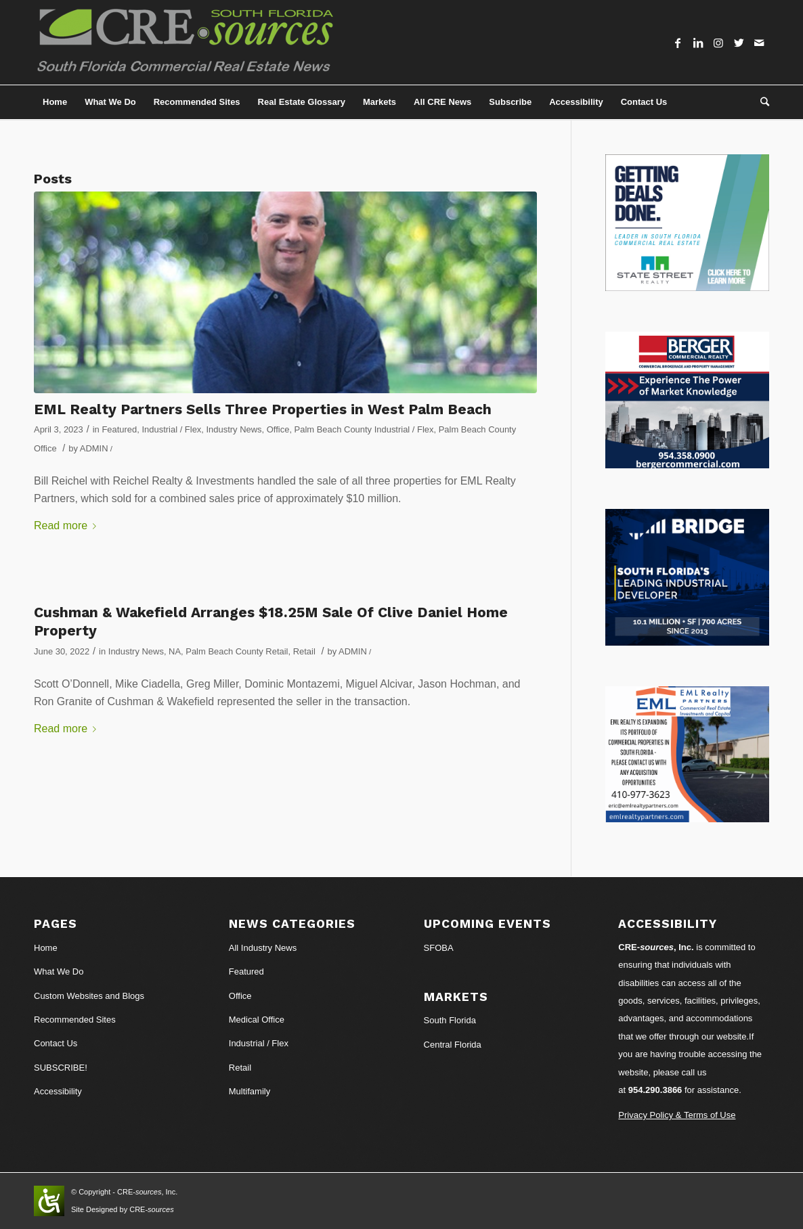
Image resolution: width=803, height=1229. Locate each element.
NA (175, 651)
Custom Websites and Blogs (89, 996)
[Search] (760, 102)
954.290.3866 (655, 1090)
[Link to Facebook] (678, 42)
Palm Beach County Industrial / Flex (364, 429)
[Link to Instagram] (718, 42)
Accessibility (58, 1091)
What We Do (58, 971)
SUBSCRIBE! (60, 1068)
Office (278, 429)
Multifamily (249, 1091)
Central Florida (452, 1045)
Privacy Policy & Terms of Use (676, 1115)
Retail (304, 651)
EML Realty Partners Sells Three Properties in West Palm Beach (263, 409)
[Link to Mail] (759, 42)
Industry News (234, 429)
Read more (68, 525)
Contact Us (55, 1043)
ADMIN (94, 448)
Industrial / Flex (171, 429)
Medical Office (256, 1019)
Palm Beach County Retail (237, 651)
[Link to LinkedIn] (698, 42)
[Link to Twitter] (739, 42)
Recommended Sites (75, 1019)
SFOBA (439, 948)
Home (46, 948)
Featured (119, 429)
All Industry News (263, 948)
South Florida (450, 1020)
